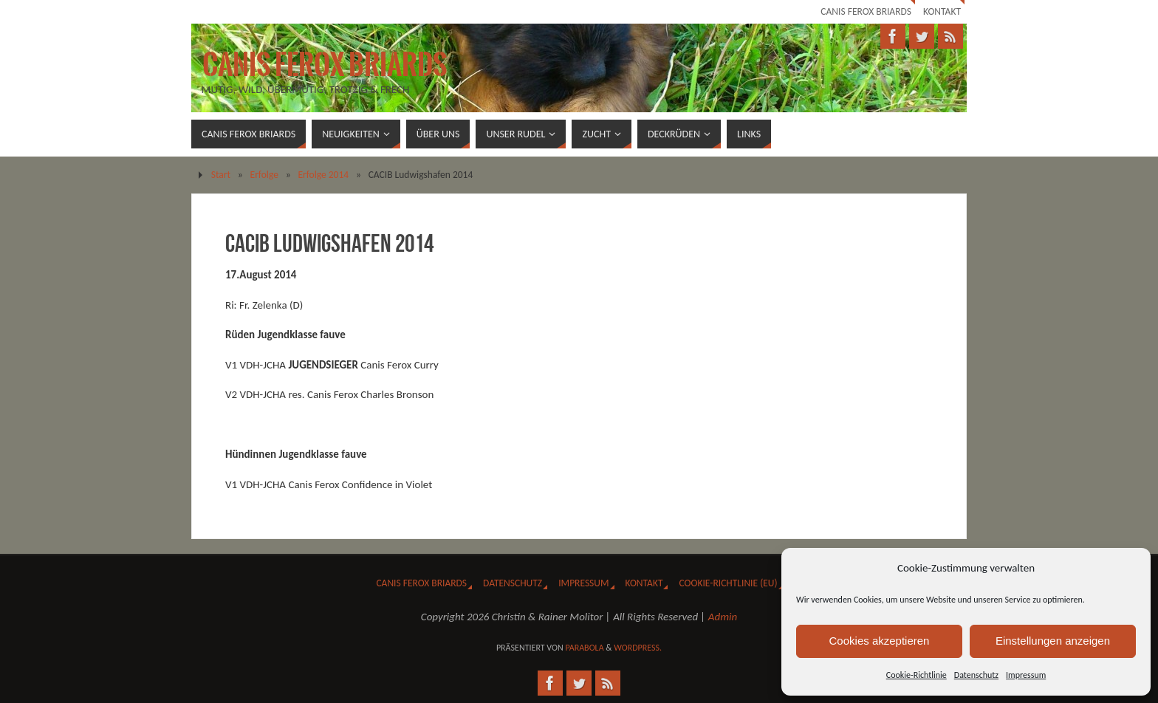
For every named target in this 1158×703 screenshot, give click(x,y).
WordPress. (638, 647)
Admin (722, 616)
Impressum (1026, 675)
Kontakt (942, 11)
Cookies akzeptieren (879, 640)
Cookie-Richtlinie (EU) (728, 583)
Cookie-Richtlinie (916, 675)
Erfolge (264, 174)
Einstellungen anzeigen (1053, 640)
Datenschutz (976, 675)
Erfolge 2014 (323, 174)
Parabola (584, 647)
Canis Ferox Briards (865, 11)
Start (220, 174)
